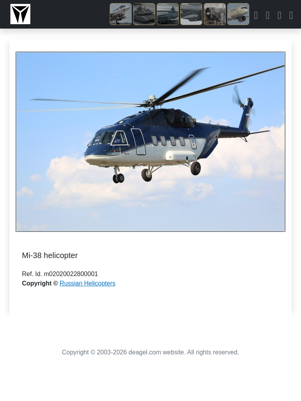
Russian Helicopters (87, 283)
